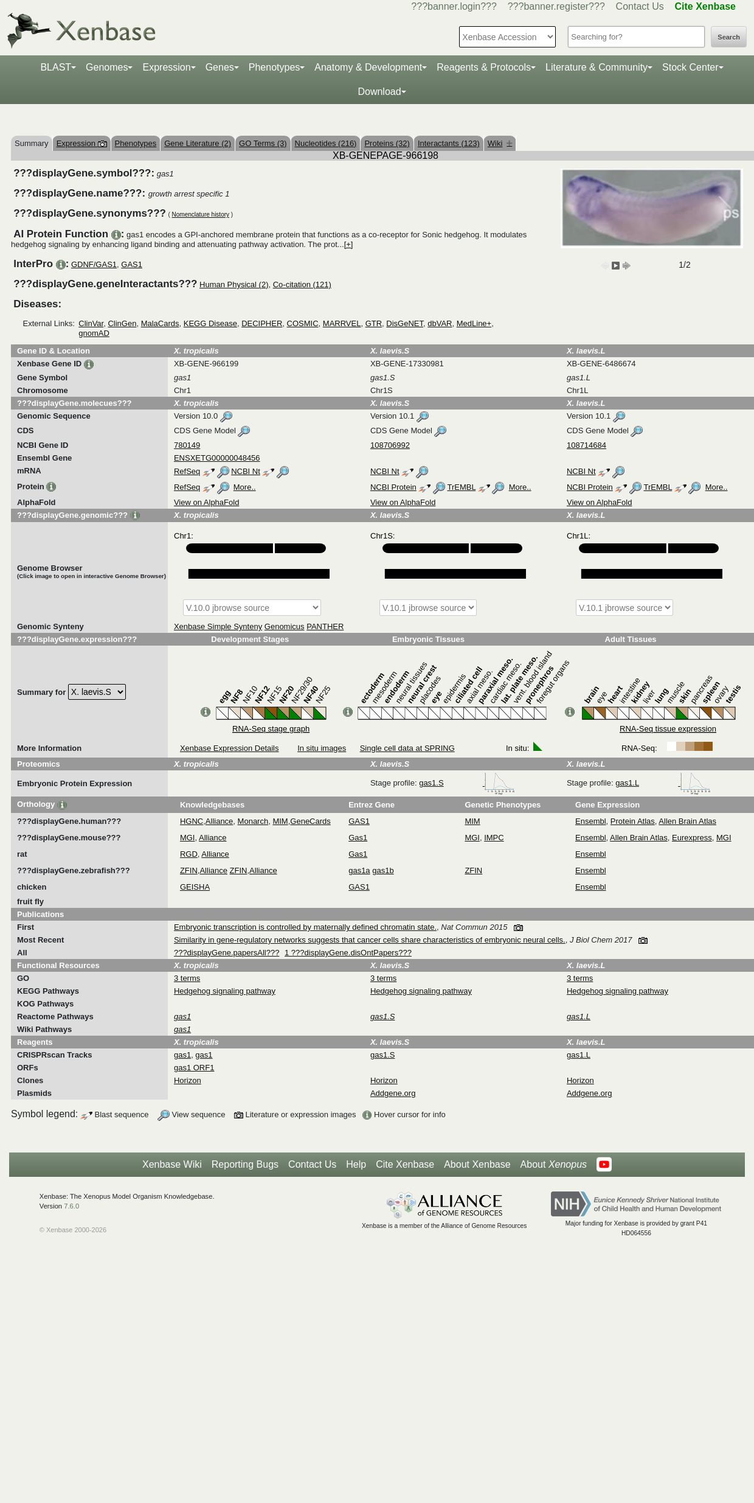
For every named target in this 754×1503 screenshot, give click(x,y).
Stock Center (690, 67)
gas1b (382, 870)
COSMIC (303, 323)
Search (729, 37)
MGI (187, 837)
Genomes (107, 67)
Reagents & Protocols (484, 67)
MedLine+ (474, 323)
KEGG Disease (210, 323)
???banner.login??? (454, 6)
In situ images (321, 748)
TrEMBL (461, 487)
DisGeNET (404, 323)
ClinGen (122, 323)
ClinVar (90, 323)
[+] (348, 244)
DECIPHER (261, 323)
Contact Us (640, 6)
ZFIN (189, 870)
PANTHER (325, 626)
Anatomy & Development (368, 67)
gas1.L (663, 782)
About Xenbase (477, 1164)
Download (379, 91)
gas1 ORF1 (194, 1067)
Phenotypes (274, 67)
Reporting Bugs (245, 1164)
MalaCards (160, 323)
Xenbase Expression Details (229, 748)
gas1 (182, 1054)
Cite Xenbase (405, 1164)
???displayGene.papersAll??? (226, 952)
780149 (187, 445)
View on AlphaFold (206, 502)
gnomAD (93, 333)
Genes (220, 67)
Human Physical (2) (233, 284)
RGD (189, 854)
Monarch (253, 821)
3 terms (187, 978)
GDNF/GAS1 (94, 264)
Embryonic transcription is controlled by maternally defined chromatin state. (305, 927)
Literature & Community (596, 67)
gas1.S (467, 782)
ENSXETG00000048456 (217, 457)
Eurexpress (692, 837)
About (554, 1164)
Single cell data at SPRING (407, 748)
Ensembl (590, 821)
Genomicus (285, 626)
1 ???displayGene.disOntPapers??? (348, 952)
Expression (166, 67)
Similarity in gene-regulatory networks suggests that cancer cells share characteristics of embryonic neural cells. (370, 939)
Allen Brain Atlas (687, 821)
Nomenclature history (200, 214)
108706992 (390, 445)
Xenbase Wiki (172, 1164)
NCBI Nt (245, 471)
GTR (373, 323)
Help (356, 1164)
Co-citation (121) (302, 284)
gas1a (359, 870)
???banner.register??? (556, 6)
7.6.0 (71, 1206)
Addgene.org (392, 1093)
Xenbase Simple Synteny (218, 626)
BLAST (55, 67)
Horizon (187, 1080)
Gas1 (357, 837)
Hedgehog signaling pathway (224, 991)
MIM (280, 821)
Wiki (500, 143)
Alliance (219, 821)
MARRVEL (342, 323)
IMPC (494, 837)
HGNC (191, 821)
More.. (244, 487)
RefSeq (187, 471)
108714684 (586, 445)
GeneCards (310, 821)
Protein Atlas (632, 821)
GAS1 (131, 264)
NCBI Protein (393, 487)
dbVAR (439, 323)
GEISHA (195, 886)
